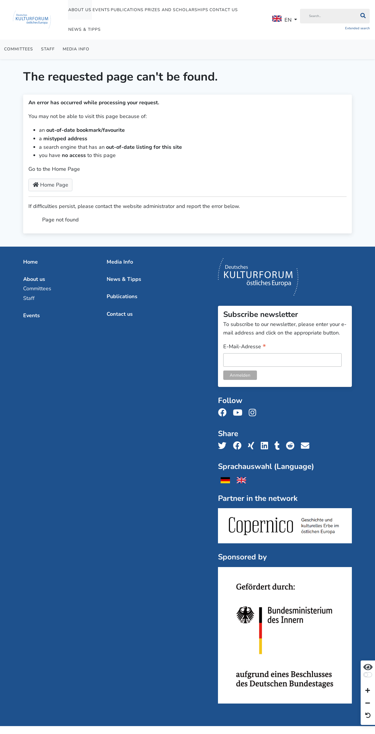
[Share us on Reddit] (292, 446)
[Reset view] (368, 715)
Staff (48, 49)
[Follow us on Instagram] (254, 413)
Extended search (357, 28)
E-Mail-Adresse (244, 347)
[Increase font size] (367, 691)
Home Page (50, 184)
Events (101, 10)
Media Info (76, 49)
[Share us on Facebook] (239, 446)
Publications (127, 10)
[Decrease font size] (367, 703)
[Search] (328, 16)
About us (79, 10)
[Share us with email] (307, 446)
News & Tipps (84, 29)
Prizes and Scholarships (176, 10)
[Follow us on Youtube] (239, 413)
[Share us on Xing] (253, 446)
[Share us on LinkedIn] (266, 446)
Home (30, 261)
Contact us (223, 10)
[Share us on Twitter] (224, 446)
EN (282, 19)
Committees (18, 49)
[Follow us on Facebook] (224, 413)
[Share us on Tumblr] (279, 446)
